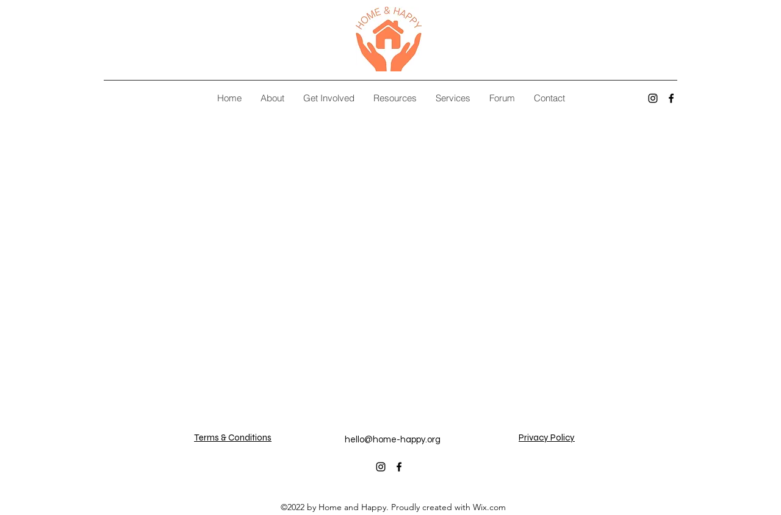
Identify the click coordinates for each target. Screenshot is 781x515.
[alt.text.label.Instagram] (653, 98)
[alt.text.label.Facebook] (671, 98)
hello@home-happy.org (393, 439)
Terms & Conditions (233, 437)
